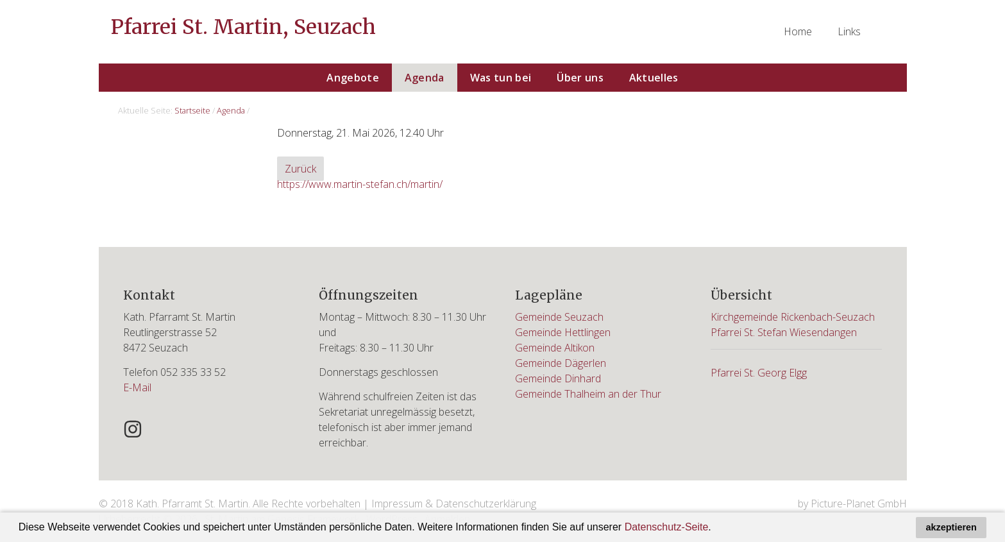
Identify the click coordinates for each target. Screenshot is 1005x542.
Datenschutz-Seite (667, 526)
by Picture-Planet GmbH (852, 503)
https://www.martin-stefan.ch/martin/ (360, 184)
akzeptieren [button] (951, 527)
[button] (716, 528)
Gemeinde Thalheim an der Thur (588, 394)
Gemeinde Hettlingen (563, 332)
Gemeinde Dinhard (558, 378)
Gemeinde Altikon (555, 348)
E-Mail (137, 387)
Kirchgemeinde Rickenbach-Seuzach (793, 317)
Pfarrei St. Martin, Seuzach (243, 27)
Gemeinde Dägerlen (560, 363)
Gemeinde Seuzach (559, 317)
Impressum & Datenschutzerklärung (453, 503)
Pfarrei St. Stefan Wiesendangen (784, 332)
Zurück (300, 169)
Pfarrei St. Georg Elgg (759, 373)
